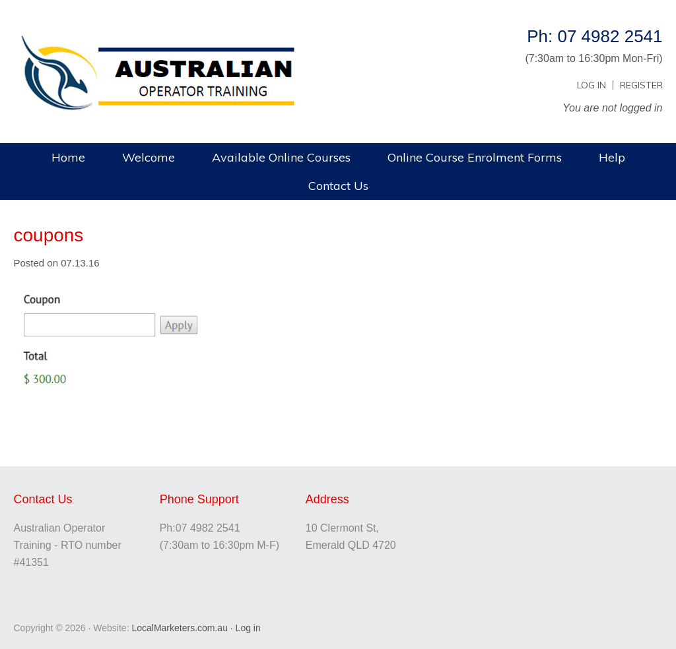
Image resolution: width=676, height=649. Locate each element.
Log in (248, 628)
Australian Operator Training (169, 43)
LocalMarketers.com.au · (183, 628)
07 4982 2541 (208, 528)
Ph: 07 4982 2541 (594, 36)
